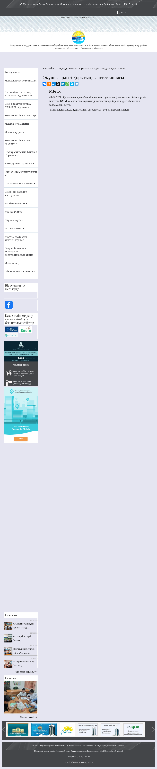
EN (125, 4)
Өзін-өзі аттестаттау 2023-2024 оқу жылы (18, 105)
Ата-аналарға (15, 211)
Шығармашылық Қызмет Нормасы (21, 153)
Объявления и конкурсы (20, 272)
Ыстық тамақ (14, 228)
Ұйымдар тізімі (21, 364)
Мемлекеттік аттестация (20, 81)
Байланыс (109, 4)
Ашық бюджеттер (49, 4)
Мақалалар (13, 263)
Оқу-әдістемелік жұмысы (21, 173)
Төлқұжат (12, 72)
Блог (118, 4)
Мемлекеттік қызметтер (73, 4)
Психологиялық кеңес (20, 183)
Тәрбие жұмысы (16, 203)
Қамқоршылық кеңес (19, 163)
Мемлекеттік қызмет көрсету (18, 142)
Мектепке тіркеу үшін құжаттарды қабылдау (18, 383)
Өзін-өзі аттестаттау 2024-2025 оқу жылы (18, 93)
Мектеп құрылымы (18, 123)
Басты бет (48, 68)
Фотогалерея (95, 4)
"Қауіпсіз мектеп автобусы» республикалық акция (20, 251)
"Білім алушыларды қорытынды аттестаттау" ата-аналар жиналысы (89, 109)
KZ (122, 12)
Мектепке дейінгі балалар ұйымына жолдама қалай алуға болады (20, 373)
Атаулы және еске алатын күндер (16, 238)
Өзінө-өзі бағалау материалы (16, 193)
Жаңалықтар (30, 4)
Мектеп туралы (16, 132)
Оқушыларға (14, 220)
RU (125, 12)
